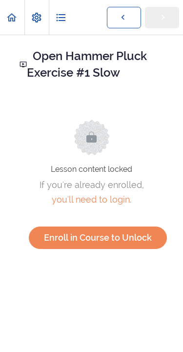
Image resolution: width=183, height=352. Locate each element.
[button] (12, 17)
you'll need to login (91, 199)
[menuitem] (36, 17)
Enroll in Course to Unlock (98, 237)
